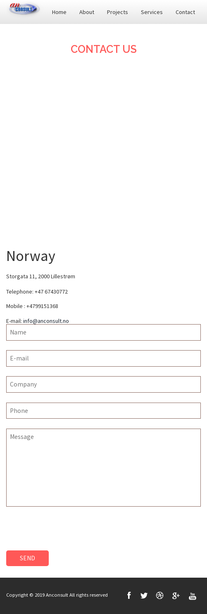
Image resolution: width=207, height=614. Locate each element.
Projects (117, 12)
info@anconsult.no (46, 321)
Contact (185, 12)
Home (59, 12)
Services (152, 12)
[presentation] (69, 534)
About (86, 12)
